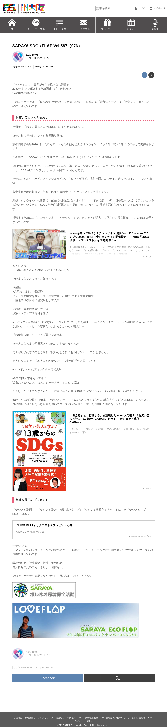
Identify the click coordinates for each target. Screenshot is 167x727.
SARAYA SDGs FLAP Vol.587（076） (47, 45)
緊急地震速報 (91, 718)
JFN (150, 718)
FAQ (80, 718)
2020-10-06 (32, 54)
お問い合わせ (138, 718)
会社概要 (17, 718)
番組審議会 (30, 718)
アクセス (71, 718)
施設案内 (60, 718)
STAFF (29, 58)
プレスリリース (45, 718)
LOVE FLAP (43, 58)
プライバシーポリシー (83, 721)
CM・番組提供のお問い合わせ (115, 718)
